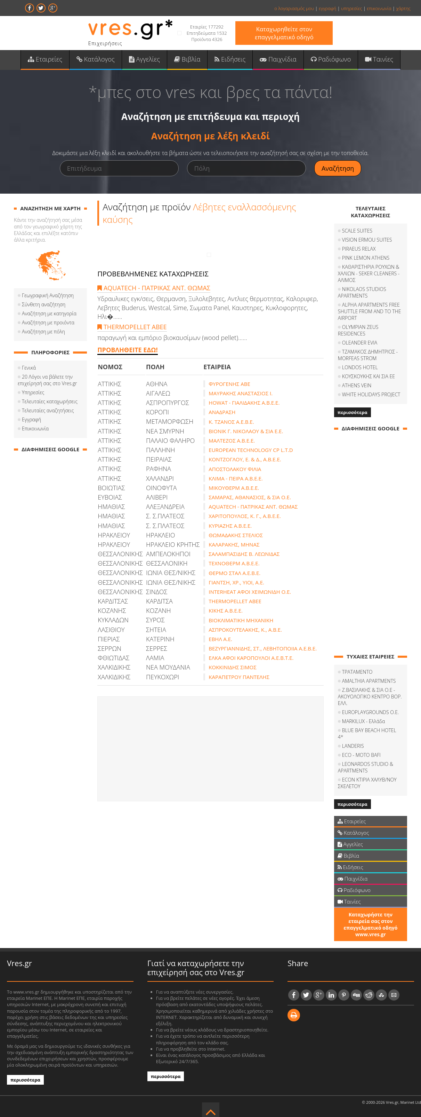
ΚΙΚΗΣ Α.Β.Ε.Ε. (226, 610)
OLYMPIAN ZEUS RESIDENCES (358, 330)
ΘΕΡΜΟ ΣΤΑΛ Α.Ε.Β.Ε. (234, 573)
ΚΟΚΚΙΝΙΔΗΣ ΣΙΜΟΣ (232, 667)
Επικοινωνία (35, 429)
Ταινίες (377, 59)
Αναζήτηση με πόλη (43, 332)
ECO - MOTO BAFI (361, 748)
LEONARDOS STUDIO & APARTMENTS (365, 761)
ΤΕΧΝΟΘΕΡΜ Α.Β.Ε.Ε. (234, 563)
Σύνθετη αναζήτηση (43, 304)
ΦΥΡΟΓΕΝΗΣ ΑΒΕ (229, 384)
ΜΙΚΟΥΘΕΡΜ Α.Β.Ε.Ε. (234, 488)
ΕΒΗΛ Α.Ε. (220, 639)
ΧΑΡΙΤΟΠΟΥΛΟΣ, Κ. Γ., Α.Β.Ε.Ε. (245, 516)
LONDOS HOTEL (360, 367)
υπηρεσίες (351, 8)
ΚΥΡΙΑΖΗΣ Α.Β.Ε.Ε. (230, 526)
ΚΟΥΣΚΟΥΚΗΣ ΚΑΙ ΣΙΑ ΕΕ (368, 376)
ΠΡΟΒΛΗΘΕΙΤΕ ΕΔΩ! (127, 350)
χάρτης (403, 8)
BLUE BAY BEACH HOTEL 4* (372, 730)
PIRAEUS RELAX (359, 249)
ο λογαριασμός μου (294, 8)
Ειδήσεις (229, 59)
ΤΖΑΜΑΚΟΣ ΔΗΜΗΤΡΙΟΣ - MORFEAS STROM (368, 355)
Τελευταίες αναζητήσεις (48, 410)
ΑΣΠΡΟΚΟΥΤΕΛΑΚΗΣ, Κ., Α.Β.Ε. (245, 629)
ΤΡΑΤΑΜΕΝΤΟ (357, 672)
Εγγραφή (31, 419)
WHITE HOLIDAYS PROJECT (371, 394)
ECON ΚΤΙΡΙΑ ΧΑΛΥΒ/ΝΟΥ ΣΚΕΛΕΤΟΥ (367, 776)
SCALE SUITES (357, 231)
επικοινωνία (379, 8)
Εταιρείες (47, 59)
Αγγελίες (145, 59)
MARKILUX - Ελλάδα (363, 721)
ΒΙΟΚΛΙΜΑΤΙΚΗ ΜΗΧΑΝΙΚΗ (241, 620)
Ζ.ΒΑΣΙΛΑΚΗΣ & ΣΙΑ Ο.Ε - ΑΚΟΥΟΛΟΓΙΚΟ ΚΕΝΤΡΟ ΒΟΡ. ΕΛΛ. (370, 697)
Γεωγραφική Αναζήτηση (48, 295)
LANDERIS (353, 739)
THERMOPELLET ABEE (132, 327)
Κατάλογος (97, 59)
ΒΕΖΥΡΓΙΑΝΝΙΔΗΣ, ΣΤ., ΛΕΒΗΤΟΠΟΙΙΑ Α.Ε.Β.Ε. (263, 648)
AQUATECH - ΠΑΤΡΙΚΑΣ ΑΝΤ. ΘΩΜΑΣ (153, 288)
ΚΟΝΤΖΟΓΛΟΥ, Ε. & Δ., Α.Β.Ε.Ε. (245, 459)
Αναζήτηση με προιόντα (48, 322)
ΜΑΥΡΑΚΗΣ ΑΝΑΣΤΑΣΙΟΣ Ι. (241, 393)
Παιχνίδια (277, 59)
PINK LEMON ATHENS (365, 258)
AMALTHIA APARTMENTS (369, 681)
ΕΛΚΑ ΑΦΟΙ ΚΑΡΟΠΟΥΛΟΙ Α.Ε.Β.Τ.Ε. (251, 658)
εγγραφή (327, 8)
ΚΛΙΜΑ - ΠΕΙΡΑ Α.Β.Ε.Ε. (235, 478)
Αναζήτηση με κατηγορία (49, 313)
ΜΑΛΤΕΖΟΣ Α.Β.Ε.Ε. (232, 440)
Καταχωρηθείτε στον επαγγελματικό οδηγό (284, 33)
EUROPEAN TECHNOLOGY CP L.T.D (251, 450)
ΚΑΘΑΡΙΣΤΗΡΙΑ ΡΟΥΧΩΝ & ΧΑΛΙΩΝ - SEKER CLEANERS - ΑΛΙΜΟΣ (368, 274)
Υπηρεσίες (33, 392)
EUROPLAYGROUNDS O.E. (370, 712)
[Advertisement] (210, 749)
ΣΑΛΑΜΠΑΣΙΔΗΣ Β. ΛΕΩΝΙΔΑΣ (244, 554)
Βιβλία (188, 59)
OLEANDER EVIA (359, 343)
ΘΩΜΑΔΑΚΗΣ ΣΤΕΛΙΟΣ (236, 535)
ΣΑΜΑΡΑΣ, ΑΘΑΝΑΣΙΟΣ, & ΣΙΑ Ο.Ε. (250, 497)
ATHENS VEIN (356, 385)
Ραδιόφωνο (330, 59)
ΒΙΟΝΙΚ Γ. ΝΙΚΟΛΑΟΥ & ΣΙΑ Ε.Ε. (246, 431)
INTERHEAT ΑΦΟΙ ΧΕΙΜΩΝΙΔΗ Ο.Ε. (250, 592)
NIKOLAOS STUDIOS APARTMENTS (362, 292)
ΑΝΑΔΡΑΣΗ (222, 412)
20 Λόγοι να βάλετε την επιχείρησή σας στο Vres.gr (47, 380)
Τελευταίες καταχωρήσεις (50, 401)
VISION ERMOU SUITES (367, 240)
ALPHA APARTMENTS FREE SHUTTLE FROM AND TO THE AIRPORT (369, 312)
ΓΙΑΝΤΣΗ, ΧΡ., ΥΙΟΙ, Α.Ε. (236, 582)
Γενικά (29, 368)
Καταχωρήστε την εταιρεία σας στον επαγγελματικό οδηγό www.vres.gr (370, 918)
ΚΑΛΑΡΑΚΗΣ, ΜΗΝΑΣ (234, 544)
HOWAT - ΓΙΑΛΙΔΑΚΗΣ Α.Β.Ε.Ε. (244, 402)
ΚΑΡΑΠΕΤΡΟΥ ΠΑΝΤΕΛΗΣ (239, 677)
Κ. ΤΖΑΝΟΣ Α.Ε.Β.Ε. (231, 422)
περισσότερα (352, 413)
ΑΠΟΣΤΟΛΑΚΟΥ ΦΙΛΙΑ (235, 469)
